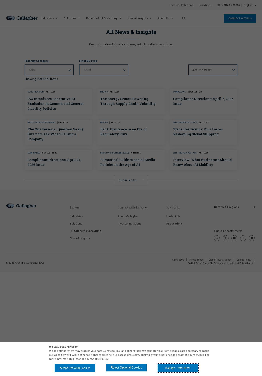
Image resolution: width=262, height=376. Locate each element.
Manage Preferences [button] (177, 368)
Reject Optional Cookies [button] (126, 367)
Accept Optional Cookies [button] (74, 368)
